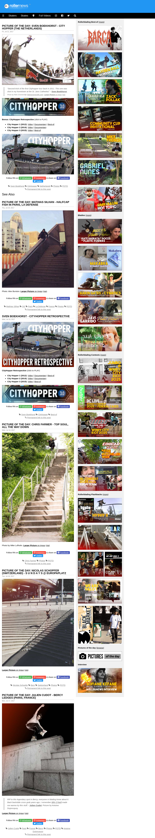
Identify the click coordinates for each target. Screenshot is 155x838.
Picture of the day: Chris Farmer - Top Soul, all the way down (35, 425)
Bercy (40, 828)
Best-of (51, 124)
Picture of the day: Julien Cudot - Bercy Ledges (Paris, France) (32, 696)
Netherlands (45, 186)
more (101, 22)
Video (30, 124)
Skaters (12, 15)
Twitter (39, 181)
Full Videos (45, 15)
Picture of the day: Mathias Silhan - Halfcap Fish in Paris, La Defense (35, 203)
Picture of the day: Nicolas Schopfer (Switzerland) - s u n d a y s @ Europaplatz (34, 572)
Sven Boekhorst (59, 91)
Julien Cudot (36, 805)
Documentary (40, 124)
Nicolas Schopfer (20, 685)
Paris (30, 306)
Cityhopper (32, 186)
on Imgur (53, 95)
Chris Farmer (30, 561)
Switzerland (43, 685)
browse (100, 648)
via (64, 95)
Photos (56, 186)
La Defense (40, 306)
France (51, 306)
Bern (33, 685)
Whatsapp (26, 178)
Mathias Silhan (12, 306)
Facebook (64, 178)
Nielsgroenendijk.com (35, 95)
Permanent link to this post (39, 189)
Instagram (40, 178)
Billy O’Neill (56, 802)
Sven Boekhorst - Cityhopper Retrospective (36, 316)
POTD (65, 186)
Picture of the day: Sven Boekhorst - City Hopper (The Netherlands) (33, 27)
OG (23, 306)
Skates (24, 15)
